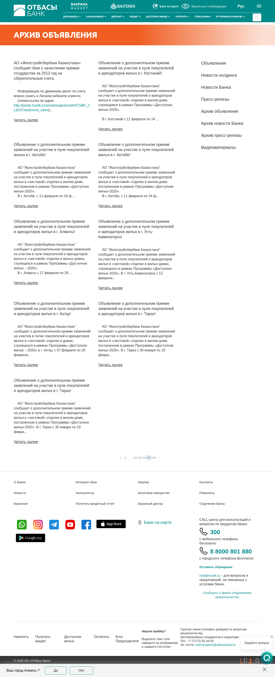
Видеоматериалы (218, 147)
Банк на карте (157, 523)
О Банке (20, 483)
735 (139, 457)
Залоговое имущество (155, 493)
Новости (20, 493)
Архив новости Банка (222, 123)
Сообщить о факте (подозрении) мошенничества (227, 606)
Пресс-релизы (215, 99)
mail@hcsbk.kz (211, 587)
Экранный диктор (151, 504)
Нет (81, 670)
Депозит (117, 16)
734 (135, 457)
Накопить (22, 648)
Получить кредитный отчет (97, 504)
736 (144, 457)
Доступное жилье (158, 16)
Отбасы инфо (202, 16)
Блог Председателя (133, 650)
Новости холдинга (219, 75)
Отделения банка (213, 504)
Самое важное (96, 16)
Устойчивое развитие (230, 16)
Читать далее (26, 120)
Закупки (144, 483)
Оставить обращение (217, 578)
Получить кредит (45, 650)
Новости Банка (216, 87)
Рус (241, 6)
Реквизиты (207, 493)
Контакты (206, 483)
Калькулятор (86, 493)
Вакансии (21, 504)
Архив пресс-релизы (221, 135)
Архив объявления (219, 111)
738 (153, 457)
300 (216, 532)
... (130, 457)
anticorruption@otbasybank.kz (219, 656)
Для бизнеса (72, 16)
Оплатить (182, 16)
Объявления (213, 63)
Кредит (135, 16)
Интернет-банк (87, 483)
